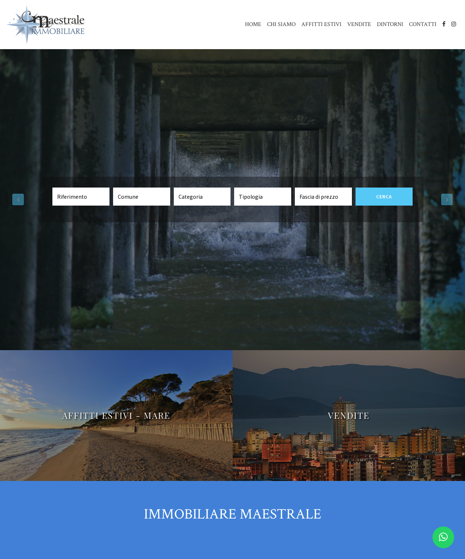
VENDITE (359, 24)
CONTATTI (422, 24)
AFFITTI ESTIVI (321, 24)
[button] (18, 199)
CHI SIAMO (281, 24)
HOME (253, 24)
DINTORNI (390, 24)
